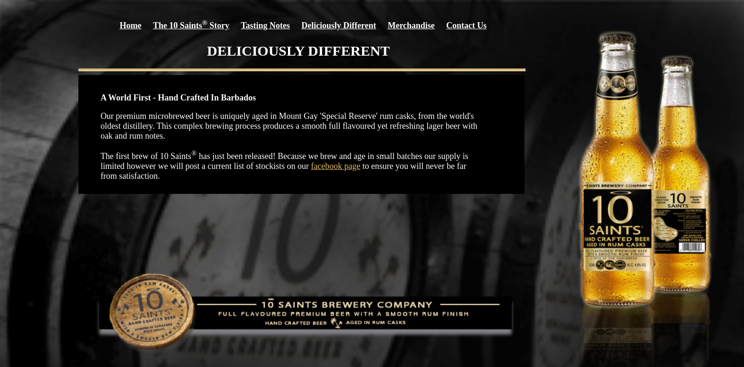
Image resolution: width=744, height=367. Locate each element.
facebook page (335, 166)
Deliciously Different (339, 25)
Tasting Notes (265, 25)
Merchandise (411, 25)
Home (130, 25)
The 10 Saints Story (191, 25)
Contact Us (466, 25)
